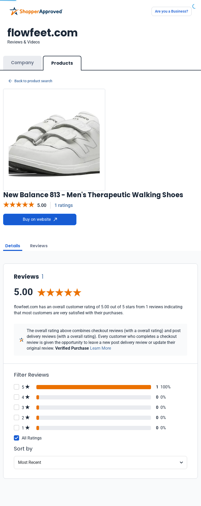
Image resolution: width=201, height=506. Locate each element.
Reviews (39, 246)
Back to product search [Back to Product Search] (30, 81)
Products (62, 63)
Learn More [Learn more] (100, 348)
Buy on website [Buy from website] (40, 219)
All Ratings (32, 438)
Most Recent (29, 462)
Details (12, 246)
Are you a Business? (171, 11)
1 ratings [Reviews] (63, 205)
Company (22, 62)
